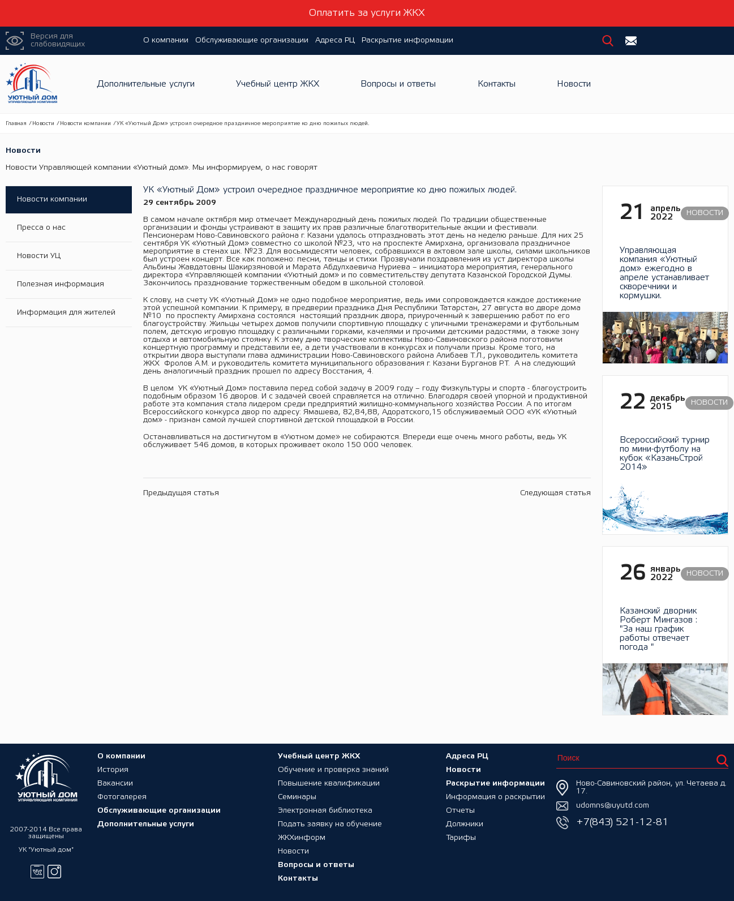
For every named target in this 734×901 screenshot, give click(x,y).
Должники (464, 824)
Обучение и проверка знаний (333, 770)
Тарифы (461, 838)
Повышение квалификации (329, 783)
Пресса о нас (41, 227)
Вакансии (115, 783)
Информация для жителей (66, 312)
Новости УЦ (39, 256)
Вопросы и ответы (398, 84)
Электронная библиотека (325, 810)
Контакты (497, 84)
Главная (16, 123)
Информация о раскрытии (495, 797)
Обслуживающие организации (251, 40)
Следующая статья (555, 493)
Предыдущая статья (181, 493)
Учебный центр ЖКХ (277, 84)
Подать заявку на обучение (330, 824)
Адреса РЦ (335, 40)
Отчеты (460, 810)
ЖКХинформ (301, 838)
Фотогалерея (122, 797)
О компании (165, 40)
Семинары (297, 797)
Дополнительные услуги (146, 84)
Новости (574, 84)
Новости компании (85, 123)
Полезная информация (60, 284)
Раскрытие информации (407, 40)
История (112, 770)
